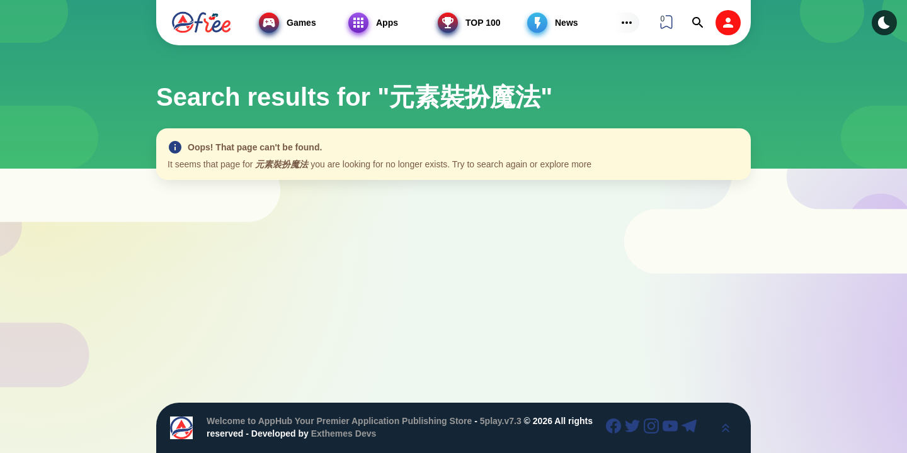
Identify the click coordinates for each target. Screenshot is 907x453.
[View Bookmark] (666, 22)
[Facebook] (615, 427)
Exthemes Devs (344, 433)
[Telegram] (691, 427)
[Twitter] (634, 427)
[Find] (697, 22)
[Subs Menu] (626, 23)
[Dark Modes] (884, 22)
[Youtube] (672, 427)
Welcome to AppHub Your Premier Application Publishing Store (339, 421)
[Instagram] (653, 427)
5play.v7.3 (501, 421)
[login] (728, 22)
